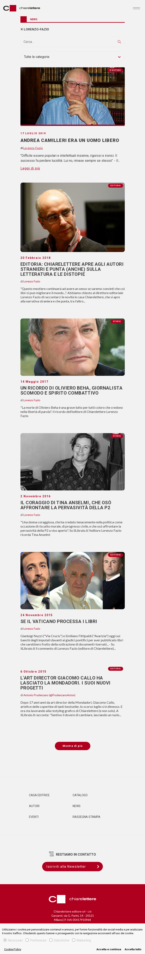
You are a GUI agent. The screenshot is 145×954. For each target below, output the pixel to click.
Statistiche (59, 940)
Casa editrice (39, 795)
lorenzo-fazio (36, 29)
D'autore (115, 70)
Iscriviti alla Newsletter (74, 866)
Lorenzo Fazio (31, 281)
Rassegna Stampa (86, 817)
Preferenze (36, 940)
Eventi (34, 817)
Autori (34, 806)
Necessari (13, 940)
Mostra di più (73, 745)
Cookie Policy (12, 949)
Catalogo (80, 795)
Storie (117, 321)
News (77, 806)
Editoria (115, 185)
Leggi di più (30, 168)
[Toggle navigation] (136, 8)
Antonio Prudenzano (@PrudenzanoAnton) (49, 695)
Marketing (81, 940)
